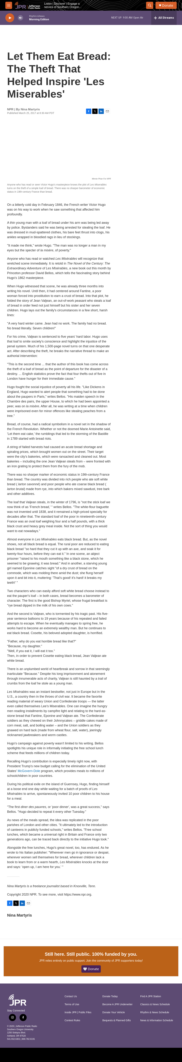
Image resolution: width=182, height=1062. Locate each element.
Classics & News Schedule (155, 1004)
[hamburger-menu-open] (8, 5)
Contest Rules (72, 1020)
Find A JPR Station (150, 996)
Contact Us (71, 996)
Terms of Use (72, 1004)
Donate (167, 5)
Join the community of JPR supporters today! (114, 960)
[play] (10, 18)
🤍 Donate (91, 969)
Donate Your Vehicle (113, 1012)
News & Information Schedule (156, 1020)
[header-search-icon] (149, 5)
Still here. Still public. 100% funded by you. (91, 954)
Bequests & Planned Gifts (116, 1020)
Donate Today (110, 996)
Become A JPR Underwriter (117, 1004)
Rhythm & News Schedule (154, 1012)
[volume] (20, 18)
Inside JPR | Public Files (78, 1012)
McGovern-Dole (29, 771)
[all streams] (164, 18)
